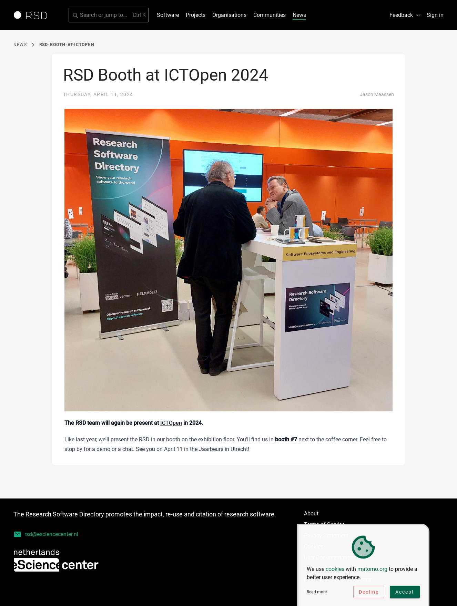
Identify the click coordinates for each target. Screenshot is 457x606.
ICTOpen (171, 423)
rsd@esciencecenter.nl (45, 534)
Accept (404, 593)
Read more (317, 592)
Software (168, 15)
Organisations (229, 15)
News (299, 15)
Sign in (435, 15)
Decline (369, 593)
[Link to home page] (32, 15)
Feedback (405, 15)
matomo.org (372, 570)
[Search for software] (109, 15)
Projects (195, 15)
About (311, 513)
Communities (269, 15)
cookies (335, 570)
